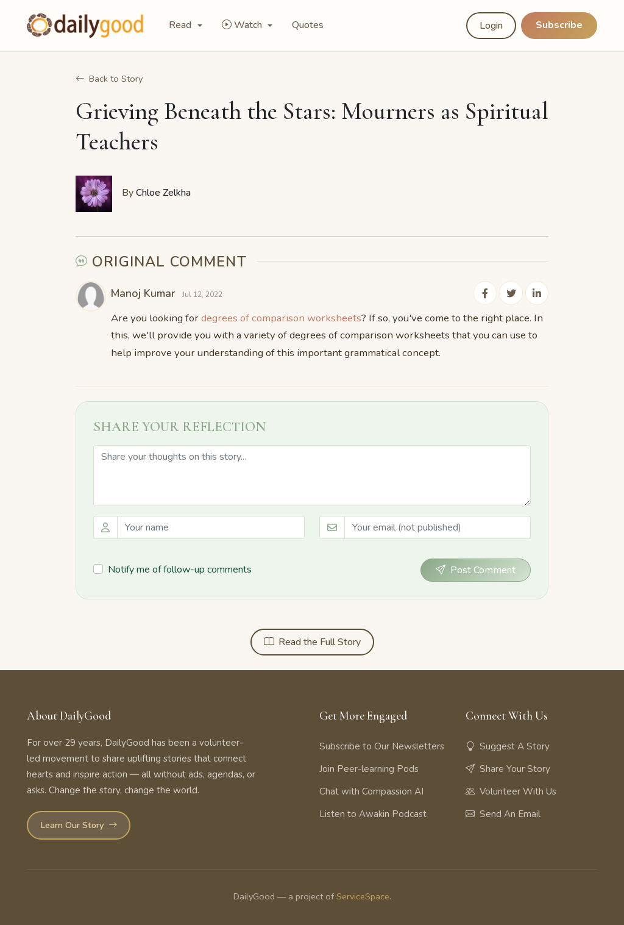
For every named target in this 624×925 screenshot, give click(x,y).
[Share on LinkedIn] (537, 292)
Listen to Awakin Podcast (373, 813)
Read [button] (181, 25)
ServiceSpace (362, 895)
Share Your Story (508, 768)
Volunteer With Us (511, 790)
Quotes (308, 25)
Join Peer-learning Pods (369, 768)
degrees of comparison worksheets (281, 316)
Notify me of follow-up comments (180, 567)
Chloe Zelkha (163, 192)
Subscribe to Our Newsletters (381, 745)
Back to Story (109, 78)
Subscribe (559, 25)
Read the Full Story (312, 641)
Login (491, 25)
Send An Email (503, 813)
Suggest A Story (508, 745)
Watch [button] (243, 25)
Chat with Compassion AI (371, 790)
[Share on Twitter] (513, 292)
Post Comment (476, 569)
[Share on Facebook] (489, 292)
